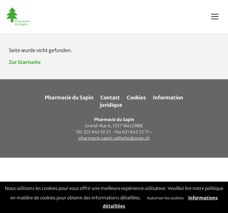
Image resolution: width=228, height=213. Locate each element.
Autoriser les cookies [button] (165, 198)
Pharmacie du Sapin (69, 97)
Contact (110, 97)
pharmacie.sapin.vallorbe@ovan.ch (114, 138)
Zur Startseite (25, 62)
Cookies (136, 97)
